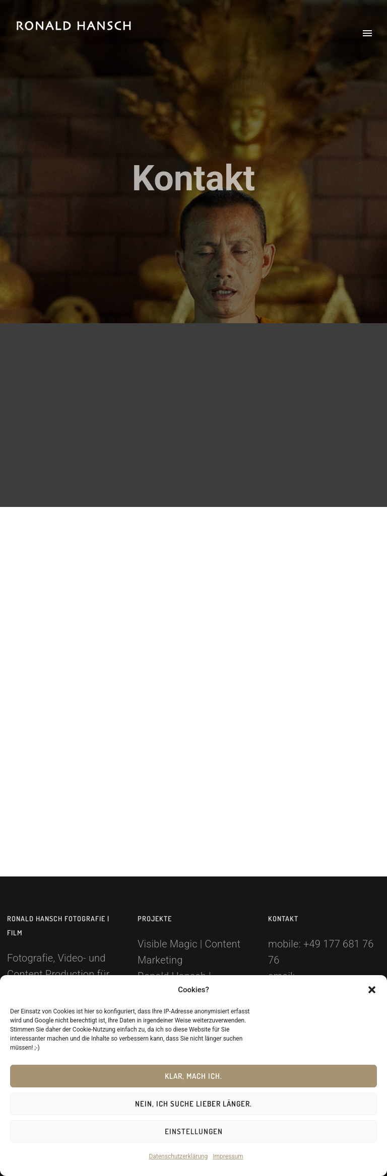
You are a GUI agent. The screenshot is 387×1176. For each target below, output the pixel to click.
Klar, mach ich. (193, 1076)
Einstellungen (194, 1131)
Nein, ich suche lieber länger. (193, 1104)
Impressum (228, 1156)
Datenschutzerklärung (178, 1156)
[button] (372, 990)
